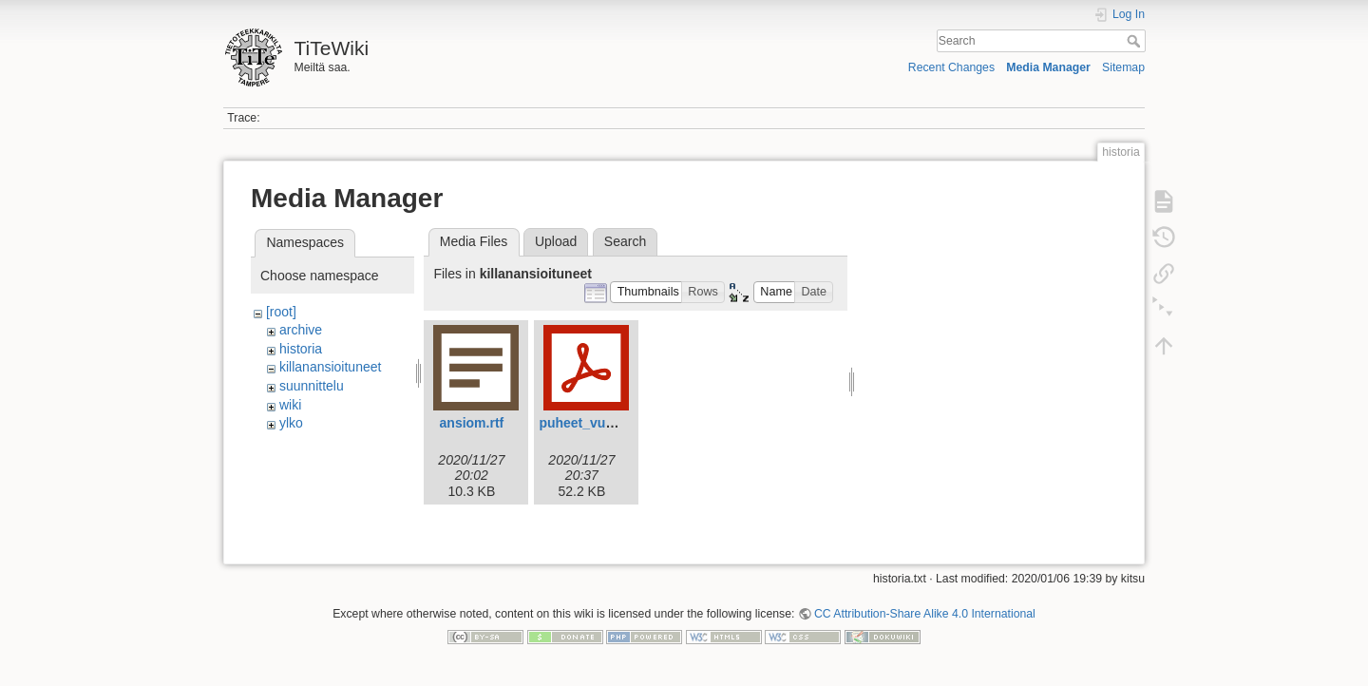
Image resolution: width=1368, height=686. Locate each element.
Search (1136, 41)
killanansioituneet (330, 366)
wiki (290, 404)
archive (300, 329)
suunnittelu (311, 385)
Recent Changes (951, 67)
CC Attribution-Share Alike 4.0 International (925, 623)
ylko (291, 422)
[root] (281, 311)
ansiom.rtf (472, 422)
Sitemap (1123, 67)
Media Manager (1048, 67)
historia (300, 348)
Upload (556, 241)
